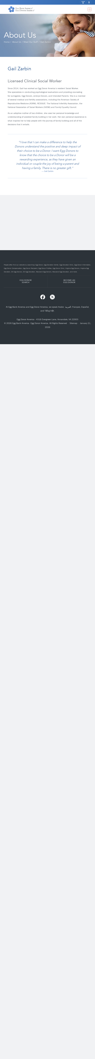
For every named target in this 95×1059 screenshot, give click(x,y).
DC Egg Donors (16, 272)
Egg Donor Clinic (58, 268)
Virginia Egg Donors (72, 268)
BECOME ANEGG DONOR (69, 281)
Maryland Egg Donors (43, 272)
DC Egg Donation (29, 272)
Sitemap (73, 323)
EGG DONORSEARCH (26, 281)
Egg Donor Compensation (13, 268)
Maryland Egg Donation (60, 272)
